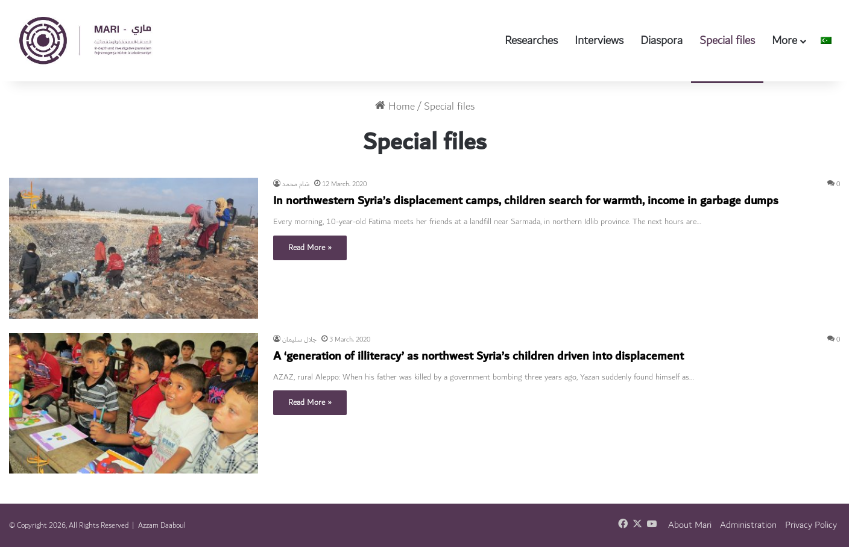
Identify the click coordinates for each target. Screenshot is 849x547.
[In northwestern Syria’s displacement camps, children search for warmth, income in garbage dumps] (133, 248)
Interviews (599, 40)
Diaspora (661, 40)
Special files (727, 40)
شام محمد (295, 184)
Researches (531, 40)
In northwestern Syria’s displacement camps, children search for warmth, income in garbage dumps (525, 200)
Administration (748, 525)
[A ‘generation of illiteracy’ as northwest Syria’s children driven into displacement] (133, 403)
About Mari (690, 525)
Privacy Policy (811, 525)
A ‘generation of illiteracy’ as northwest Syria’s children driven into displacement (478, 356)
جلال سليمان (299, 339)
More (784, 40)
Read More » (310, 247)
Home (395, 107)
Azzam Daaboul (162, 525)
